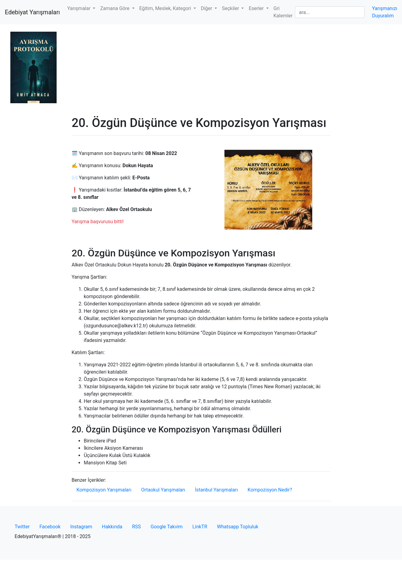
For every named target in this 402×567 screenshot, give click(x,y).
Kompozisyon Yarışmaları (103, 490)
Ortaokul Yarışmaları (163, 490)
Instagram (81, 527)
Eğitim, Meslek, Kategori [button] (165, 8)
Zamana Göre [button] (115, 8)
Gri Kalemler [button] (283, 12)
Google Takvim (167, 527)
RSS (136, 527)
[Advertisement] (201, 70)
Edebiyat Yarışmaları (32, 12)
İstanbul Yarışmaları (216, 490)
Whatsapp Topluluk (237, 527)
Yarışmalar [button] (79, 8)
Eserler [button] (257, 8)
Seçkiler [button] (231, 8)
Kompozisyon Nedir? (270, 490)
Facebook (49, 527)
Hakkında (112, 527)
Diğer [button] (207, 8)
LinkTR (199, 527)
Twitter (22, 527)
